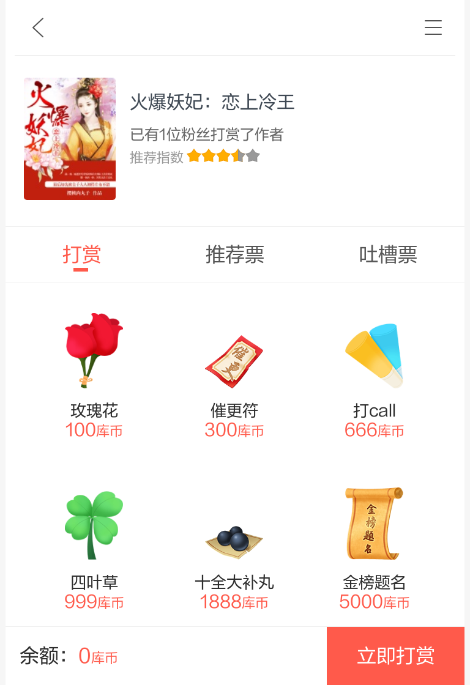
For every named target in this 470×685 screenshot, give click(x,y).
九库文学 (38, 27)
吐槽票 (388, 254)
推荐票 (235, 254)
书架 (433, 27)
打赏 (82, 254)
